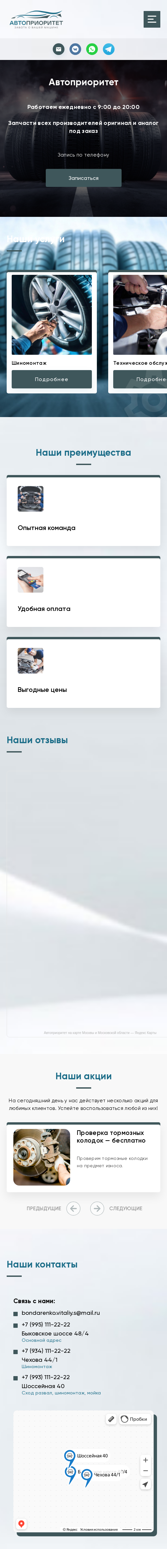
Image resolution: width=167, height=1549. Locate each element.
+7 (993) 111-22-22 (46, 1376)
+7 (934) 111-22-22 (46, 1350)
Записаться (83, 178)
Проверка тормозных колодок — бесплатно (111, 1136)
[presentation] (55, 1208)
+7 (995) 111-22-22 (46, 1324)
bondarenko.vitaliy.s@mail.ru (61, 1312)
